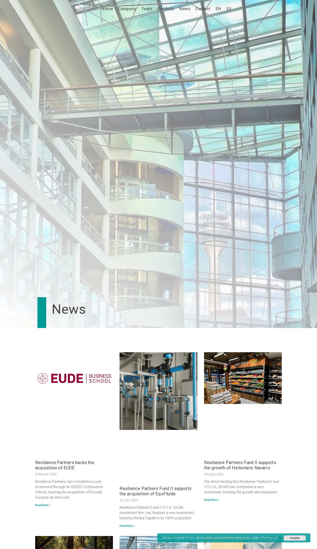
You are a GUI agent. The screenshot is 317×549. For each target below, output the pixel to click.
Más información (265, 538)
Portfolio (165, 8)
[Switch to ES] (229, 9)
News (184, 8)
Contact (202, 8)
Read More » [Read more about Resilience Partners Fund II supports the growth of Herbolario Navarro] (211, 499)
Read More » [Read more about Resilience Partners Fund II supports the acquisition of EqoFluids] (127, 525)
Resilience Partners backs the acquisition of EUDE (64, 465)
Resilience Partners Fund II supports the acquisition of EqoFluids (156, 491)
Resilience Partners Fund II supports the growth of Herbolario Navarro (240, 465)
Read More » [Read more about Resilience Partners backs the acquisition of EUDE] (42, 505)
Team (146, 8)
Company (127, 8)
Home (107, 8)
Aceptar (295, 538)
